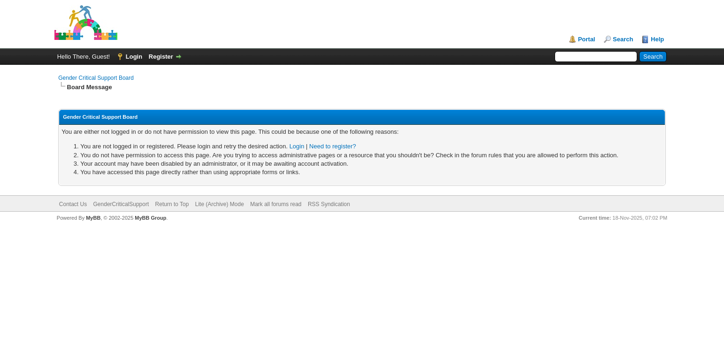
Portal (586, 39)
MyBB (93, 218)
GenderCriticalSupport (121, 204)
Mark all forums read (275, 204)
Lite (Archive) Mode (219, 204)
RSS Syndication (329, 204)
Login (134, 56)
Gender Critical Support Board (96, 78)
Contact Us (73, 204)
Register (161, 56)
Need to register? (332, 146)
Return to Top (172, 204)
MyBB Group (150, 218)
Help (657, 39)
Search (623, 39)
